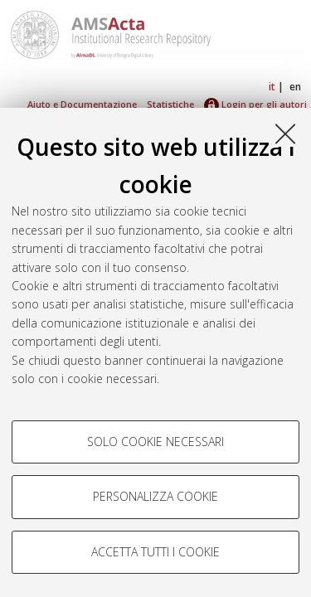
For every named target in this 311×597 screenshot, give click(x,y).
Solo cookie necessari (155, 441)
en (295, 87)
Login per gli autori (255, 104)
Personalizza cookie (155, 496)
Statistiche (170, 104)
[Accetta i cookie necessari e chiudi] (285, 133)
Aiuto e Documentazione (82, 104)
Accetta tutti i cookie (155, 552)
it (272, 87)
